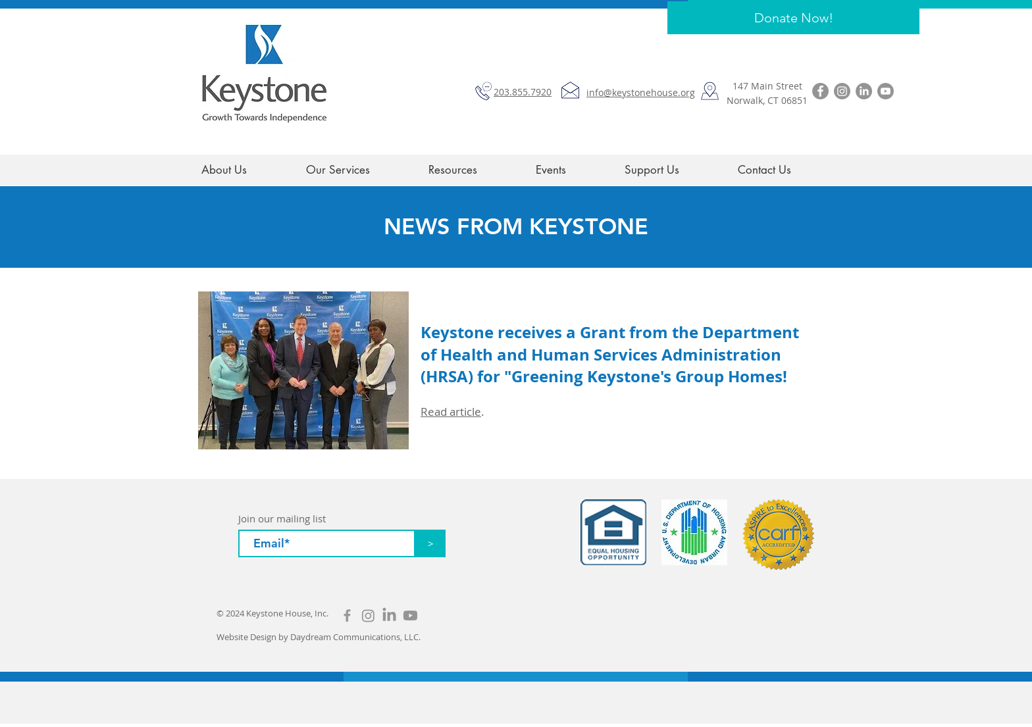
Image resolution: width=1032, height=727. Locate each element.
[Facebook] (820, 91)
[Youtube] (885, 91)
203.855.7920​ (523, 92)
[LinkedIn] (864, 91)
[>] (430, 543)
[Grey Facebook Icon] (347, 615)
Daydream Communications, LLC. (355, 637)
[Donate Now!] (793, 17)
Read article (451, 411)
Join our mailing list (282, 519)
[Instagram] (842, 91)
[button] (472, 170)
